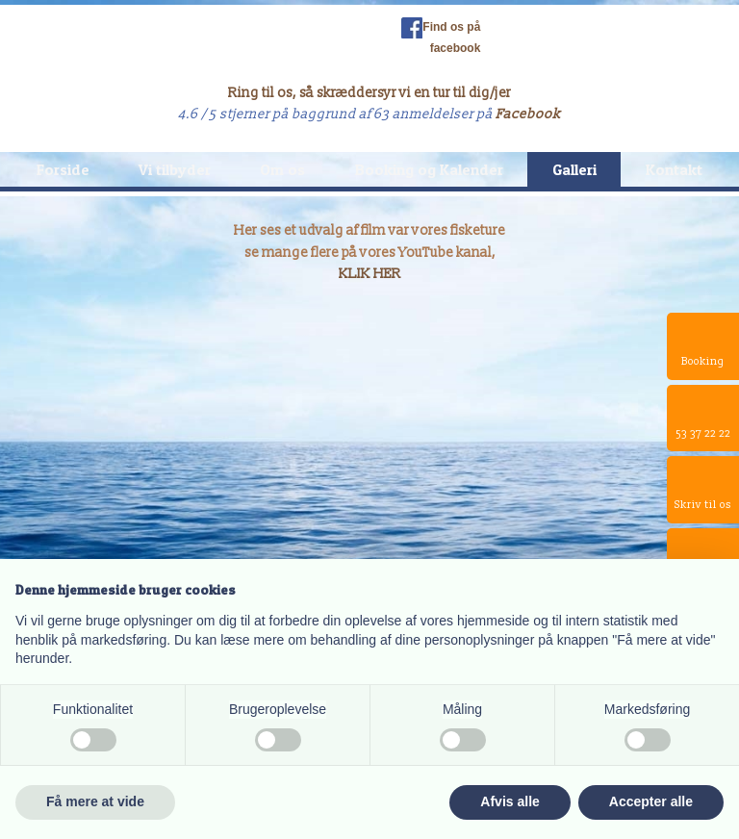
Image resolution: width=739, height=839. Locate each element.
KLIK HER (370, 274)
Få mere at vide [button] (95, 801)
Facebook (528, 114)
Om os (282, 169)
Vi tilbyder (175, 169)
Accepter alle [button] (651, 801)
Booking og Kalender (429, 169)
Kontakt (674, 169)
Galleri (574, 169)
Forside (63, 169)
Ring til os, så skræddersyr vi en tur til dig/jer (369, 93)
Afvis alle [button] (509, 801)
